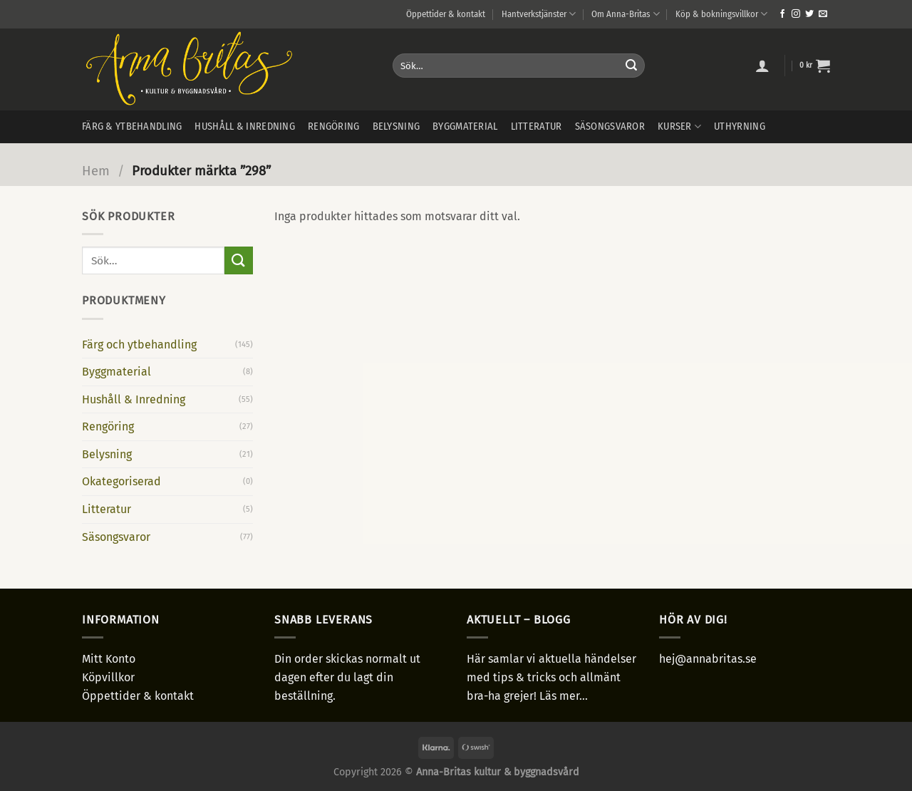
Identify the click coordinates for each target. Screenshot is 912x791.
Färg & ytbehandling (132, 126)
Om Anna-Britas (625, 14)
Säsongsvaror (610, 126)
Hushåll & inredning (244, 126)
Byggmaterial (464, 126)
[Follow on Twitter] (809, 14)
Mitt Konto (108, 659)
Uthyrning (739, 126)
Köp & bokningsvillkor (721, 14)
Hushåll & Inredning (133, 399)
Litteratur (536, 126)
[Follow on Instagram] (796, 14)
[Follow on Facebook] (782, 14)
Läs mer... (563, 696)
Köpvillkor (108, 677)
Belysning (396, 126)
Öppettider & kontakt (445, 14)
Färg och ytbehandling (139, 344)
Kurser (679, 126)
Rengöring (334, 126)
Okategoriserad (121, 481)
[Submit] (631, 65)
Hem (96, 171)
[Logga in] (762, 65)
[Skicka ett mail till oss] (823, 14)
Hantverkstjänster (539, 14)
